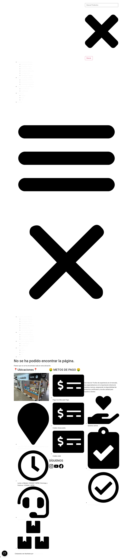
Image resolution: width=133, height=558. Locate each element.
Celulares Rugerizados (25, 78)
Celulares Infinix (26, 69)
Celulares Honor (26, 66)
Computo (21, 93)
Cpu (22, 98)
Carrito (20, 102)
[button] (66, 209)
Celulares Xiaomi (26, 64)
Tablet (23, 95)
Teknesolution (38, 554)
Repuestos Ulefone (27, 84)
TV (22, 100)
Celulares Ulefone (27, 80)
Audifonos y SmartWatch (26, 86)
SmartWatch (25, 89)
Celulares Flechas (27, 75)
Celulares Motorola (27, 71)
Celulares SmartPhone (25, 62)
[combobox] (101, 5)
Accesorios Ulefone (27, 82)
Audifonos (24, 91)
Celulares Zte (25, 73)
